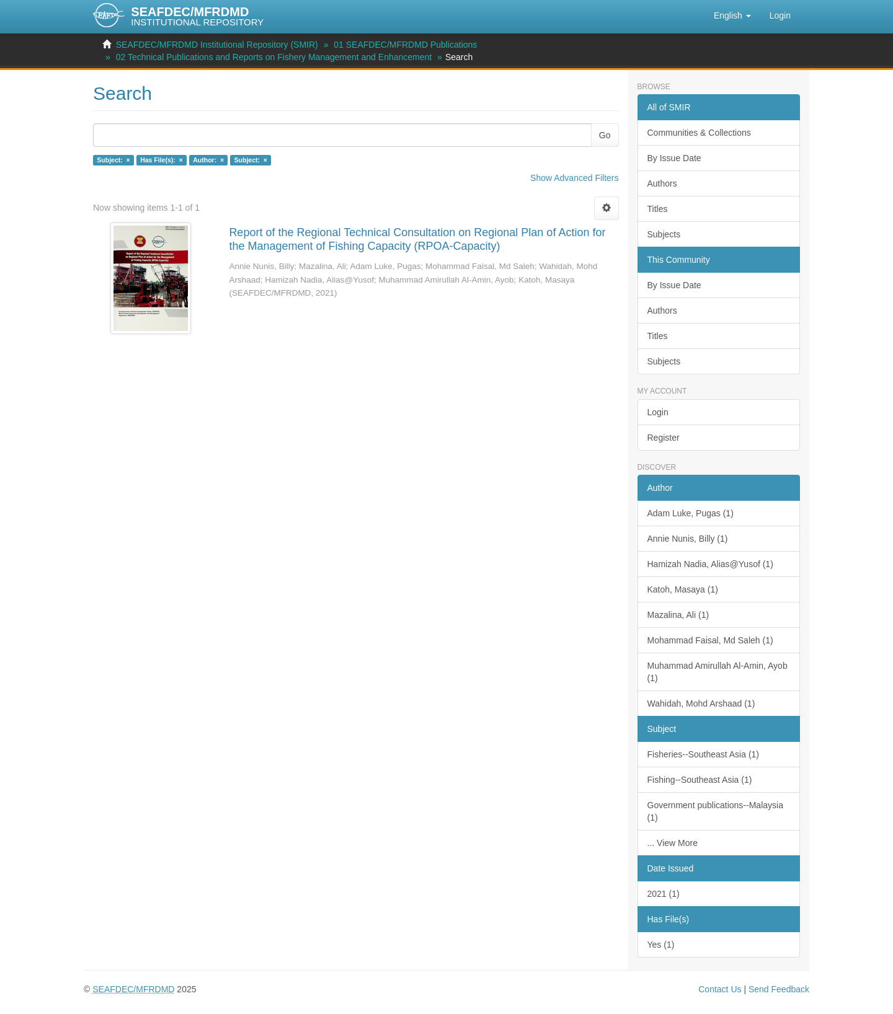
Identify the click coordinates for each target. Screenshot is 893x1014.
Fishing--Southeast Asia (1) (699, 780)
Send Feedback (779, 989)
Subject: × (113, 160)
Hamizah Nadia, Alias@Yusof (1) (710, 564)
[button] (732, 15)
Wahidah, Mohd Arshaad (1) (701, 703)
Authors (662, 183)
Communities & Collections (699, 133)
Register (663, 438)
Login (658, 412)
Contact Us (719, 989)
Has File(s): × (161, 160)
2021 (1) (663, 894)
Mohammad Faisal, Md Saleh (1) (710, 640)
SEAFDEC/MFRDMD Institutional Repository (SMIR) (217, 45)
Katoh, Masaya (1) (682, 589)
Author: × (208, 160)
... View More (672, 843)
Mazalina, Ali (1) (678, 615)
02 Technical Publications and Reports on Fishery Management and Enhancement (274, 57)
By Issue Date (674, 158)
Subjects (664, 234)
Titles (657, 209)
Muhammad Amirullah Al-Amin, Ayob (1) (717, 672)
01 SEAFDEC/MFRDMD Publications (405, 45)
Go (605, 135)
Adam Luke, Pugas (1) (690, 513)
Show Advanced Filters (574, 178)
